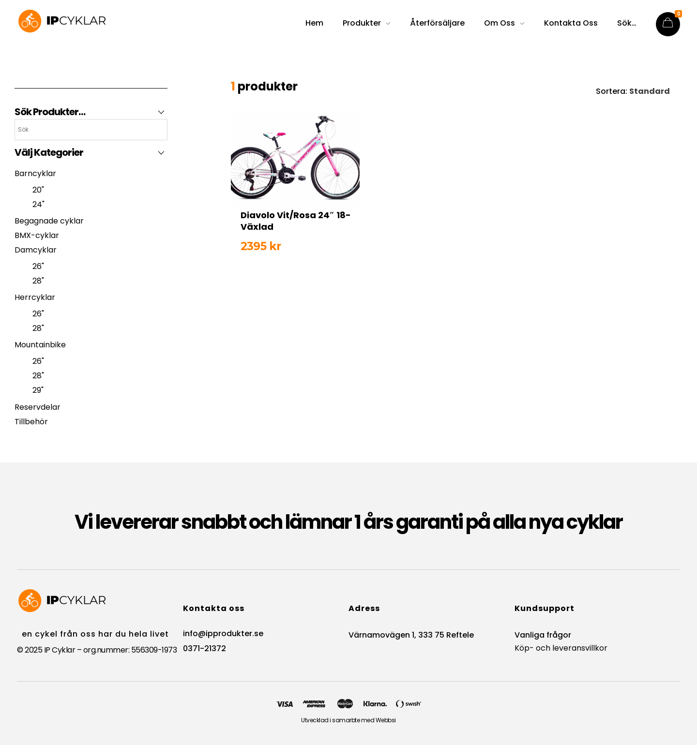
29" (38, 390)
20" (38, 189)
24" (38, 204)
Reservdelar (38, 407)
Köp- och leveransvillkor (561, 648)
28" (38, 280)
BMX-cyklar (37, 235)
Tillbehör (31, 421)
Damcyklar (36, 249)
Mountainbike (40, 344)
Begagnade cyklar (49, 220)
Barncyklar (35, 173)
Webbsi (386, 720)
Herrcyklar (35, 297)
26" (38, 266)
